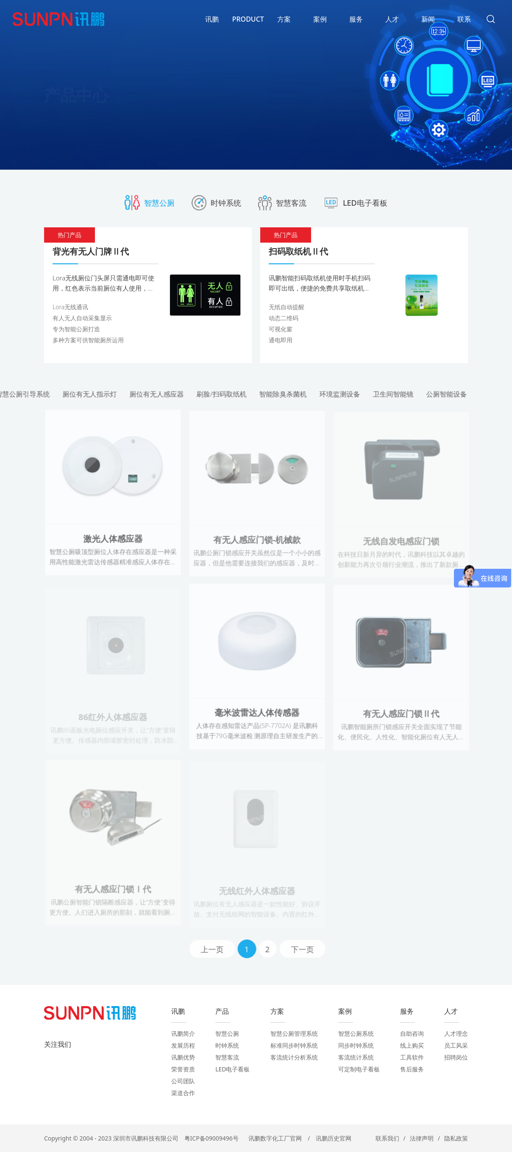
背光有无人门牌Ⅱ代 (91, 251)
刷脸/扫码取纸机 (225, 394)
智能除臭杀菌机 (286, 394)
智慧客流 (227, 1057)
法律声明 (422, 1138)
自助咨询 (412, 1033)
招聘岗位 (456, 1057)
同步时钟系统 (356, 1045)
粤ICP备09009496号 (211, 1138)
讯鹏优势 (183, 1057)
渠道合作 (183, 1093)
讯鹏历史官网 (333, 1138)
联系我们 (387, 1138)
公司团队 (183, 1081)
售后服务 (412, 1069)
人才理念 (456, 1033)
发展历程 (183, 1045)
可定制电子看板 (359, 1069)
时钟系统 (227, 1045)
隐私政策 (456, 1138)
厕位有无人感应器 (160, 394)
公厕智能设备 (449, 394)
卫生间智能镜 (396, 394)
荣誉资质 (183, 1069)
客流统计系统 (356, 1057)
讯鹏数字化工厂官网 (275, 1138)
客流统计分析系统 (294, 1057)
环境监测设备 (343, 394)
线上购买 (412, 1045)
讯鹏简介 (183, 1033)
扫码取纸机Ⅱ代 (298, 251)
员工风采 (456, 1045)
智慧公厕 (227, 1033)
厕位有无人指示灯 (93, 394)
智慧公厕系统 (356, 1033)
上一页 (215, 949)
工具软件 (412, 1057)
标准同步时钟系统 (294, 1045)
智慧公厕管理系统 (294, 1033)
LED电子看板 (232, 1069)
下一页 (305, 949)
